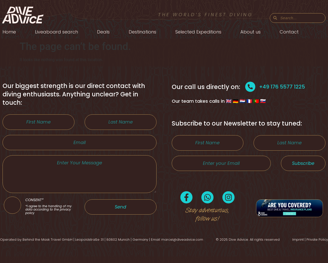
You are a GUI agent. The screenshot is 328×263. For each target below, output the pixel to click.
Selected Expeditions (198, 32)
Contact (289, 32)
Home (9, 32)
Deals (103, 32)
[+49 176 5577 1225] (250, 87)
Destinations (142, 32)
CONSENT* (49, 218)
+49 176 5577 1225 (282, 86)
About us (250, 32)
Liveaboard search (56, 32)
